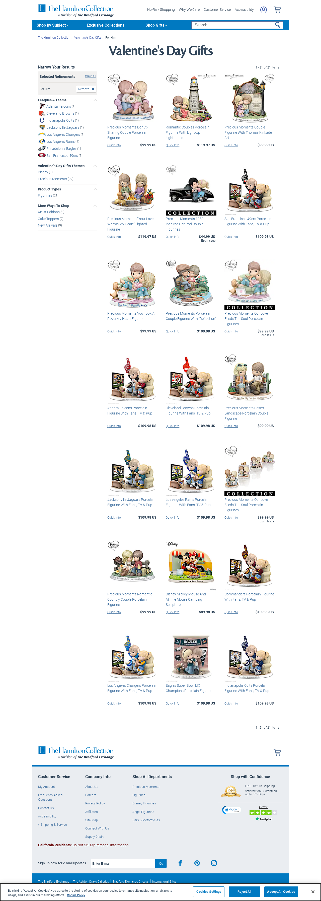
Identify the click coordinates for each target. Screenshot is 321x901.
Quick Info (114, 145)
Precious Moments (53, 178)
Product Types (49, 189)
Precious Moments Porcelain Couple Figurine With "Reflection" (191, 316)
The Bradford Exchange (53, 881)
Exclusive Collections (105, 25)
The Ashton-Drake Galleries (91, 881)
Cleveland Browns (60, 113)
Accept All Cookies (281, 891)
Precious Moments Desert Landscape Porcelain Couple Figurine (246, 413)
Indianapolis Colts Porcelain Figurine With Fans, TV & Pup (246, 688)
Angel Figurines (143, 811)
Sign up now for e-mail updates (62, 863)
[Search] (237, 25)
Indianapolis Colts (60, 120)
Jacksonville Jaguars (63, 127)
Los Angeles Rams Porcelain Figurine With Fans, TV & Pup (188, 502)
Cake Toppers (49, 218)
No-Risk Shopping (161, 9)
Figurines (45, 195)
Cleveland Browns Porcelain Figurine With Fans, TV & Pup (188, 410)
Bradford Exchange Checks (130, 881)
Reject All (244, 891)
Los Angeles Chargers (63, 134)
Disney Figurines (144, 803)
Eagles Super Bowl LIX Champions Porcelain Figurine (189, 688)
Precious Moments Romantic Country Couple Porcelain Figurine (129, 599)
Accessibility (244, 9)
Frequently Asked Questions (50, 797)
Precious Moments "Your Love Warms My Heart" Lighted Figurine (130, 224)
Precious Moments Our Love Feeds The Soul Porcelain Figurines (246, 318)
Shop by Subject (51, 25)
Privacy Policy (95, 803)
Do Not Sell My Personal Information (83, 845)
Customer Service (217, 9)
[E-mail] (123, 863)
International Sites (164, 881)
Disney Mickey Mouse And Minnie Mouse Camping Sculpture (186, 599)
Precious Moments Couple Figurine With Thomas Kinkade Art (248, 132)
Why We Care (189, 9)
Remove (83, 89)
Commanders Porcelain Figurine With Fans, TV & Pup (249, 597)
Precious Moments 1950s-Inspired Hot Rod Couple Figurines (186, 224)
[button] (232, 810)
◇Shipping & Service (52, 824)
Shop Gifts (154, 25)
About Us (91, 786)
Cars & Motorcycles (146, 820)
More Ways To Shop (53, 205)
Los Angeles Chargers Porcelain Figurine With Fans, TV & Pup (131, 688)
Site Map (91, 820)
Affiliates (91, 811)
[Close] (312, 891)
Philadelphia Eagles (61, 148)
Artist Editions (49, 212)
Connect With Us (97, 828)
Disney (43, 172)
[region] (160, 892)
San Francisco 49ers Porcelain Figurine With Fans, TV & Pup (247, 221)
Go (161, 863)
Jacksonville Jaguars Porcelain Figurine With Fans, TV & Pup (131, 502)
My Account (46, 786)
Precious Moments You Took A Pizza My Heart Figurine (130, 316)
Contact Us (46, 808)
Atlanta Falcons (59, 106)
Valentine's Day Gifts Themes (61, 166)
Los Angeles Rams (60, 141)
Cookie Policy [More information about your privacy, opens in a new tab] (76, 895)
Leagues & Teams (52, 100)
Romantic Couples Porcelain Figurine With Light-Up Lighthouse (187, 132)
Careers (90, 795)
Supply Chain (94, 836)
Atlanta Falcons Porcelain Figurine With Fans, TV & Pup (129, 410)
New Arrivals (48, 225)
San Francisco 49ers (62, 155)
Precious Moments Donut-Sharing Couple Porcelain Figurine (127, 132)
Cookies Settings (208, 891)
